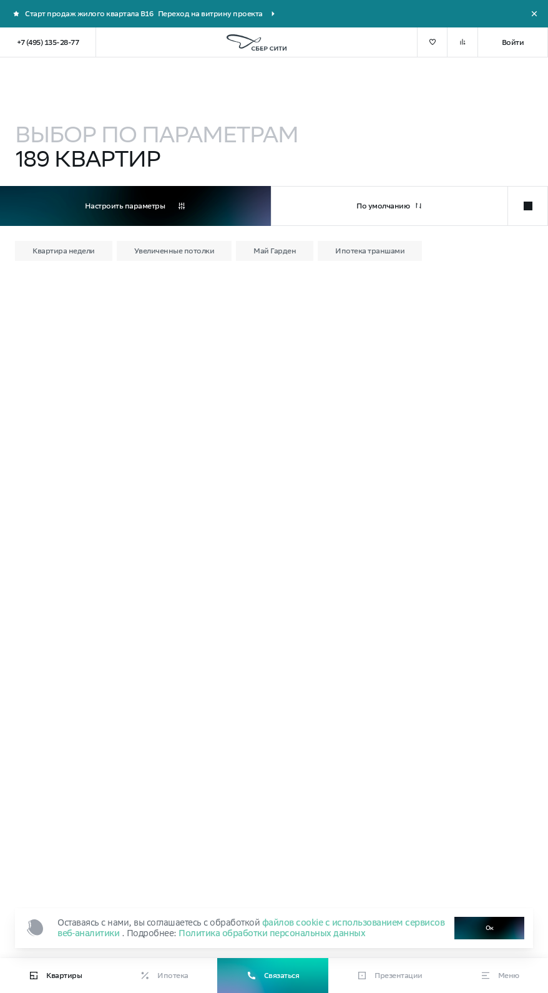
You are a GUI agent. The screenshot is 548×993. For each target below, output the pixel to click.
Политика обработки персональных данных (272, 933)
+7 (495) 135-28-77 (48, 42)
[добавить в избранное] (432, 42)
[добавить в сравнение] (462, 42)
